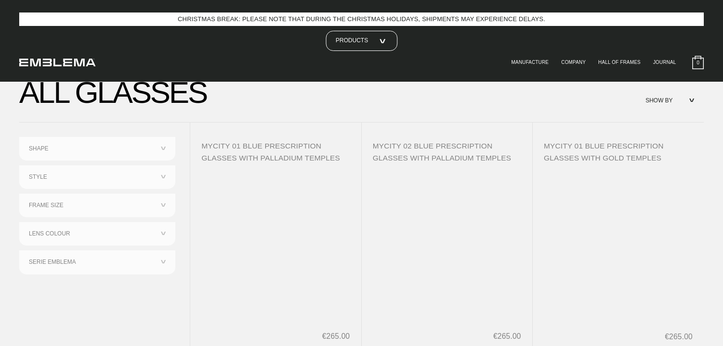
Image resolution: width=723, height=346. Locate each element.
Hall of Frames (616, 62)
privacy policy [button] (387, 41)
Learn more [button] (172, 173)
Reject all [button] (487, 173)
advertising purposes (519, 78)
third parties (306, 69)
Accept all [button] (553, 173)
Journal (663, 62)
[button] (580, 23)
